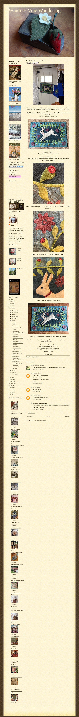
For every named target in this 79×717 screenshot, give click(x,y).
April (13, 370)
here (53, 341)
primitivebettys (14, 510)
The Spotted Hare (15, 469)
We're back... (20, 268)
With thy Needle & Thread (17, 580)
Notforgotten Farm (15, 417)
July (13, 320)
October (14, 314)
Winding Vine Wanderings (36, 10)
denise (34, 387)
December (14, 310)
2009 (11, 392)
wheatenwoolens (15, 576)
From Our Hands (15, 636)
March (13, 372)
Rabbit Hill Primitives (16, 677)
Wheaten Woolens (41, 357)
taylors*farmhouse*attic (17, 564)
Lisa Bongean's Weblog (16, 413)
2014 (11, 383)
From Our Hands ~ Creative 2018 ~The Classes (17, 353)
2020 (11, 305)
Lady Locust (36, 365)
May (13, 323)
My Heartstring (15, 494)
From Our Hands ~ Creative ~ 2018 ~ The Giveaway (17, 333)
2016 (11, 379)
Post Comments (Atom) (40, 420)
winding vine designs (50, 357)
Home (48, 416)
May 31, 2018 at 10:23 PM (38, 369)
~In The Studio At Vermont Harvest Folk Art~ (16, 691)
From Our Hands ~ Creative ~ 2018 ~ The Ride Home (17, 338)
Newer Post (29, 416)
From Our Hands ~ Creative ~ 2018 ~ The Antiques (17, 343)
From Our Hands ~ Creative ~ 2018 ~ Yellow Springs (16, 348)
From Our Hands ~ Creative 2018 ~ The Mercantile (17, 363)
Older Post (67, 416)
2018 (11, 308)
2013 (11, 385)
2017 (11, 377)
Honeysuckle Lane (15, 429)
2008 (11, 394)
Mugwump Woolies (15, 482)
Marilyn (35, 373)
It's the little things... (16, 441)
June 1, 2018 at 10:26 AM (38, 409)
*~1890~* (13, 540)
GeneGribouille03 (38, 403)
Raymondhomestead (16, 527)
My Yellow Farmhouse (16, 506)
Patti (12, 225)
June (13, 322)
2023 (11, 299)
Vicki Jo (35, 395)
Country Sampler (15, 661)
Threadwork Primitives (16, 552)
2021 (11, 303)
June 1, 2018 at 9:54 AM (37, 399)
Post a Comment (31, 412)
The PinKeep (14, 664)
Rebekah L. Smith (15, 624)
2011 (11, 389)
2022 (11, 301)
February (14, 374)
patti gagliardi (32, 357)
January (14, 376)
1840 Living (14, 606)
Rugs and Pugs (14, 401)
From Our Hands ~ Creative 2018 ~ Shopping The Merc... (17, 358)
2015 (11, 381)
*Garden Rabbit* (15, 325)
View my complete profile (15, 241)
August (13, 318)
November (14, 312)
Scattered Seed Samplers (17, 457)
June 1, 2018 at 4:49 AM (37, 383)
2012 (11, 387)
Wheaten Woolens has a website (47, 113)
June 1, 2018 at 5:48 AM (37, 391)
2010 (11, 391)
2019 (11, 307)
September (14, 316)
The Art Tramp (14, 648)
